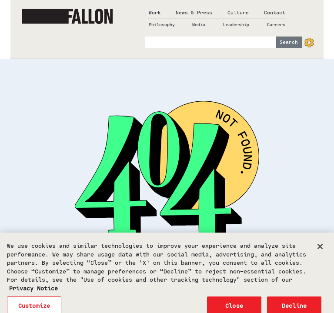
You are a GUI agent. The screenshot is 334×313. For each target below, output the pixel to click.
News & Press (194, 12)
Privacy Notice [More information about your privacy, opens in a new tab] (33, 290)
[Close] (320, 249)
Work (155, 12)
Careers (276, 24)
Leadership (236, 24)
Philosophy (162, 24)
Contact (274, 12)
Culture (238, 12)
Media (198, 24)
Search (289, 42)
